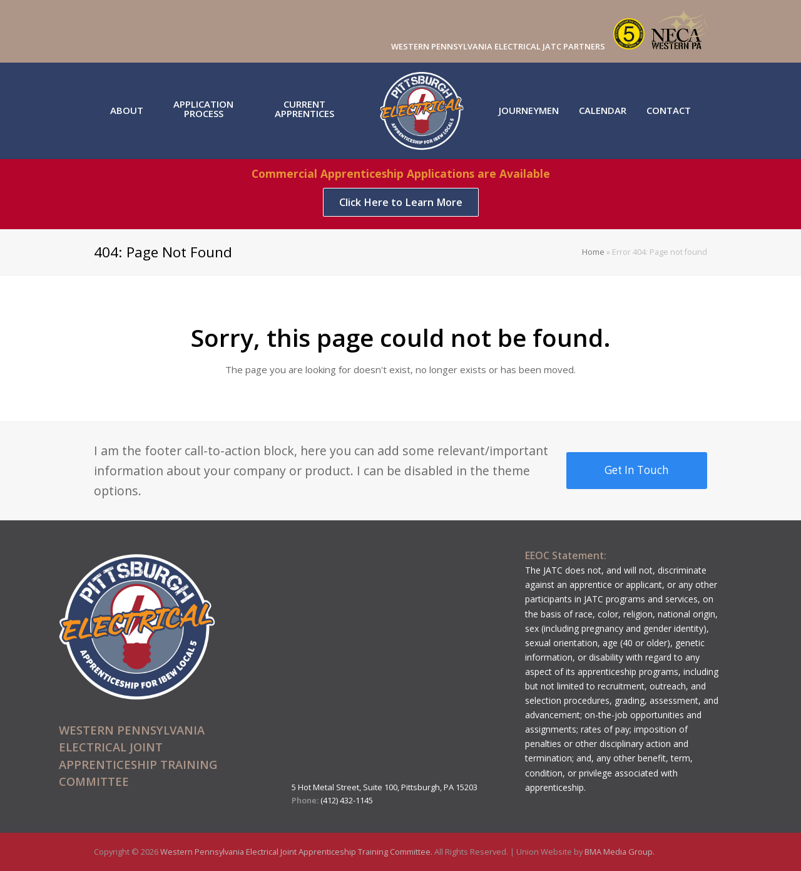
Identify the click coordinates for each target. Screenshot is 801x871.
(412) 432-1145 (346, 800)
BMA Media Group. (619, 851)
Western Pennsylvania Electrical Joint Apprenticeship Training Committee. (297, 851)
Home (593, 252)
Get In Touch (637, 470)
